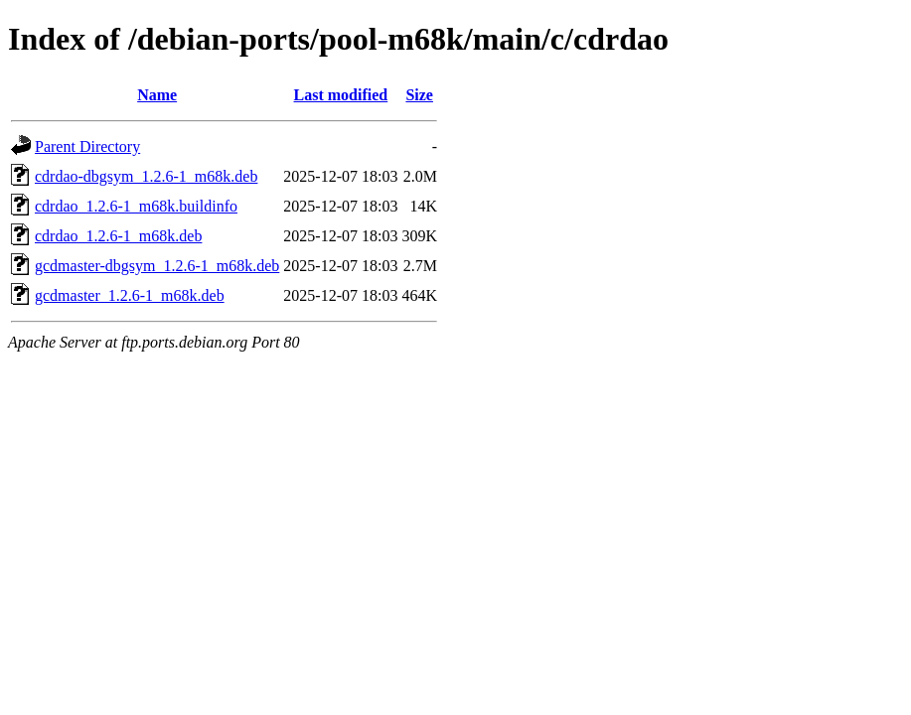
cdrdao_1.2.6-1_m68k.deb (118, 235)
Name (157, 94)
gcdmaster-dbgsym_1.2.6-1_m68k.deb (157, 265)
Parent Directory (87, 146)
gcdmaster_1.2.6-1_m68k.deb (130, 295)
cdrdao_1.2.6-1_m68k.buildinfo (136, 206)
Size (419, 94)
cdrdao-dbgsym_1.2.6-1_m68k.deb (146, 176)
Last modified (341, 94)
